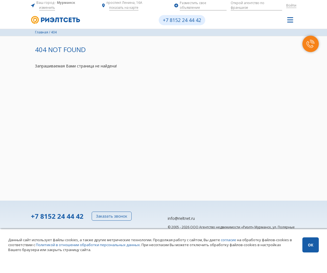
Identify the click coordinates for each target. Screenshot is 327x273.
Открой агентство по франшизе (247, 5)
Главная (41, 32)
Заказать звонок (111, 216)
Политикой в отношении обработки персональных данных (88, 244)
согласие (228, 239)
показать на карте (123, 7)
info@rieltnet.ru (181, 218)
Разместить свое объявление (193, 5)
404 (54, 32)
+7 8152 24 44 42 (182, 20)
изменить (47, 7)
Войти (291, 5)
